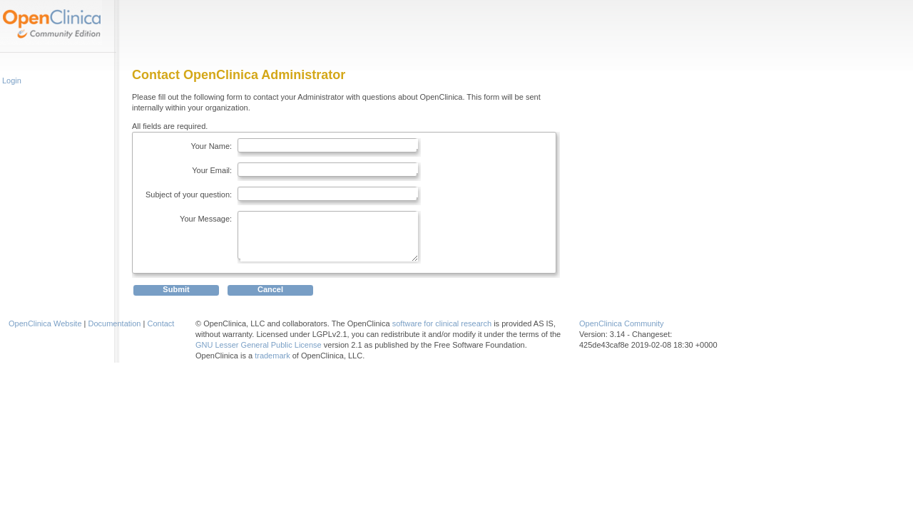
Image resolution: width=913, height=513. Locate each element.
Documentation (114, 323)
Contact (160, 323)
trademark (272, 355)
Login (11, 80)
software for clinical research (441, 323)
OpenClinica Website (45, 323)
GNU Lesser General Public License (258, 345)
